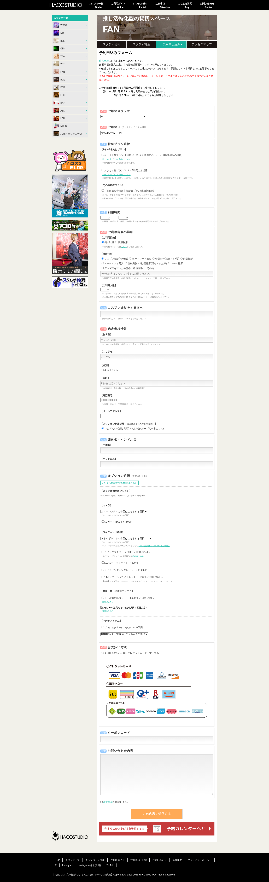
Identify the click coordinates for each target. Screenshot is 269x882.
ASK (59, 110)
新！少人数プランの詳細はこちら (116, 159)
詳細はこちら (138, 556)
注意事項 (164, 5)
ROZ (59, 79)
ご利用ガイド (120, 5)
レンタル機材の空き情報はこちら (119, 483)
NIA (59, 33)
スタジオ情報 (111, 44)
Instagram (67, 865)
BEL (59, 40)
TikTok (110, 865)
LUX (59, 94)
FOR (59, 87)
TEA (59, 56)
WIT (59, 63)
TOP (57, 860)
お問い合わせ (209, 5)
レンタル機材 (142, 5)
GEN (59, 48)
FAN (59, 71)
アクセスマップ (202, 44)
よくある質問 (187, 5)
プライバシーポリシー (200, 860)
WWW (60, 25)
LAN (59, 118)
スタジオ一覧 (98, 5)
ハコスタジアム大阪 (68, 133)
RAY (59, 102)
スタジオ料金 (141, 44)
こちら (124, 247)
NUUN (60, 126)
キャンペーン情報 (95, 860)
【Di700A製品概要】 (161, 546)
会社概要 (177, 860)
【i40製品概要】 (146, 546)
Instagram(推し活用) (90, 865)
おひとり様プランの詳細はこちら (116, 175)
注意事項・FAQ (138, 860)
